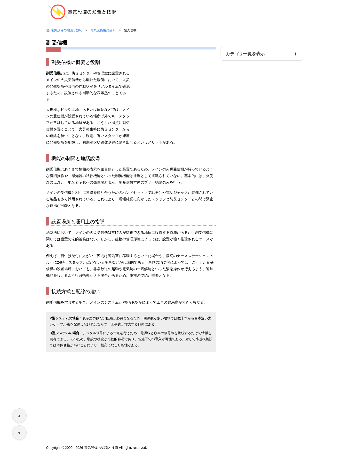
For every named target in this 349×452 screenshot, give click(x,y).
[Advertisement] (175, 96)
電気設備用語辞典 (103, 31)
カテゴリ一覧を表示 (245, 54)
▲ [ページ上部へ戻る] (19, 415)
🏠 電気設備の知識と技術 (64, 31)
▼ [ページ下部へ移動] (19, 432)
